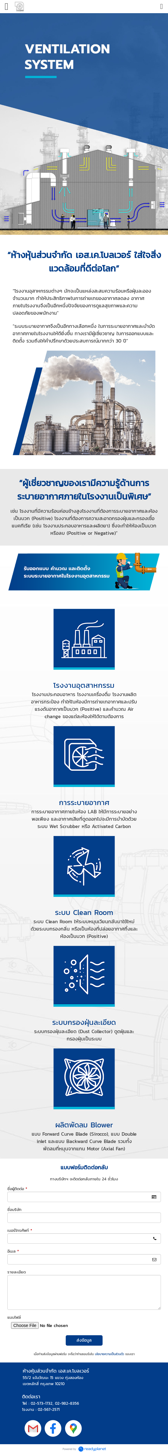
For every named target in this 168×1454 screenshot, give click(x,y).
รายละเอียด (16, 1272)
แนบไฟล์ (14, 1317)
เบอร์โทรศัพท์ (19, 1230)
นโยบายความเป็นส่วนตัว (109, 1354)
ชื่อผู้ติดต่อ (17, 1189)
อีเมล (13, 1251)
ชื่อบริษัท (14, 1209)
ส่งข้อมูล (84, 1340)
